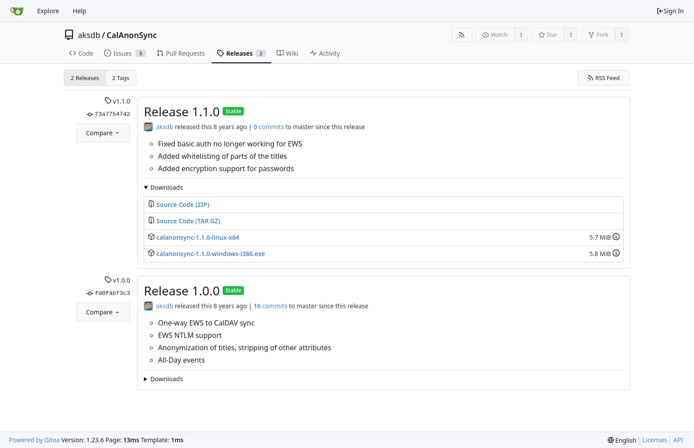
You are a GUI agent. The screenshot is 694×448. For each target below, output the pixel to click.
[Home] (16, 11)
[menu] (622, 440)
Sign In (670, 11)
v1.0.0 (117, 280)
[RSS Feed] (461, 34)
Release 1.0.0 (182, 291)
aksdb (89, 35)
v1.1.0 (117, 101)
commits (269, 127)
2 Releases (85, 78)
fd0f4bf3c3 (108, 293)
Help (79, 11)
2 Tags (121, 78)
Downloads (166, 187)
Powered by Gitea (34, 440)
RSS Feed (603, 78)
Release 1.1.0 (182, 111)
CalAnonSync (132, 35)
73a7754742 (108, 114)
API (678, 440)
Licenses (655, 440)
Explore (48, 11)
